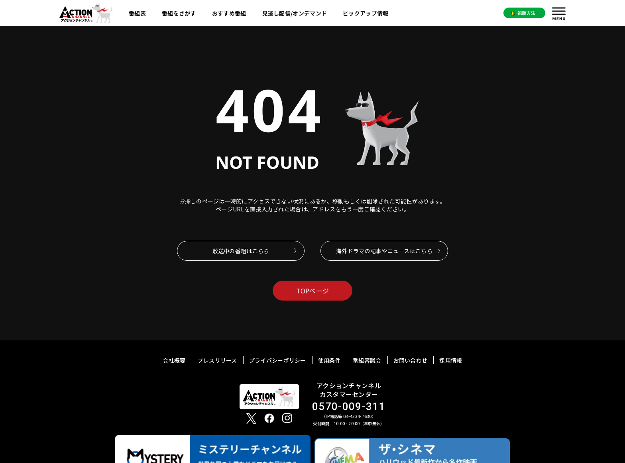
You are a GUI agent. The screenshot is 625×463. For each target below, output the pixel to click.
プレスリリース (217, 360)
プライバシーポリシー (277, 360)
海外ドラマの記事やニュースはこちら (384, 251)
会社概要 (174, 360)
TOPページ (312, 290)
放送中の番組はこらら (240, 251)
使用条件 (329, 360)
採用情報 (450, 360)
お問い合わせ (410, 360)
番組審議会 (367, 360)
